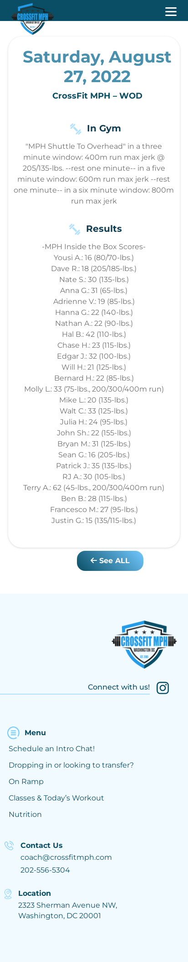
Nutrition (25, 814)
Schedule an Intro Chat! (52, 748)
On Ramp (26, 781)
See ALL (110, 560)
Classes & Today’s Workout (56, 798)
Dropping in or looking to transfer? (71, 765)
